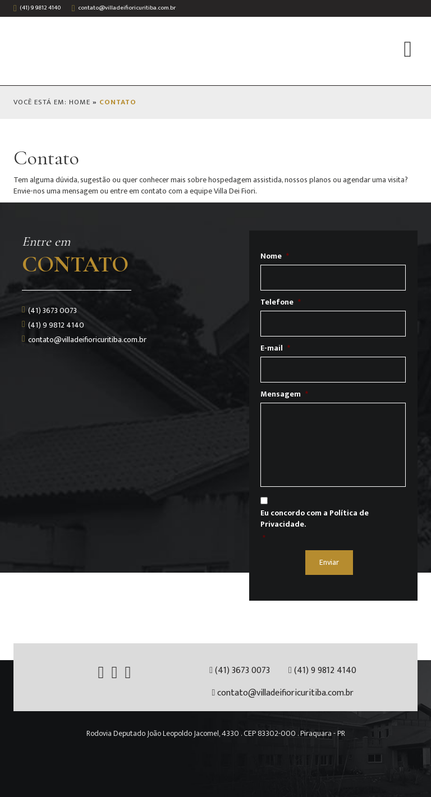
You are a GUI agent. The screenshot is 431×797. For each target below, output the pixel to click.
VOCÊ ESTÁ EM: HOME (51, 102)
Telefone (280, 302)
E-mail (275, 348)
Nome (274, 256)
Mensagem (284, 394)
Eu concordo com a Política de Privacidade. (314, 519)
